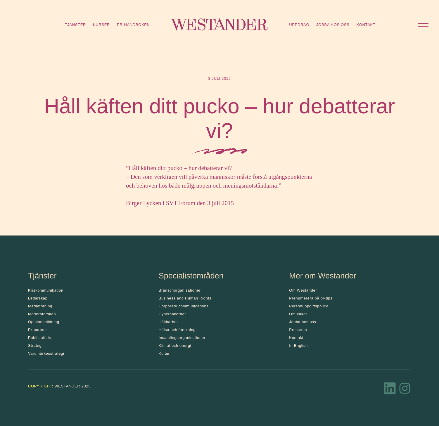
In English (298, 345)
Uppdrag (299, 24)
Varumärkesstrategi (46, 353)
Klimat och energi (175, 345)
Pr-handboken (133, 24)
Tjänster (75, 24)
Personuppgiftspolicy (308, 306)
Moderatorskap (42, 314)
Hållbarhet (168, 322)
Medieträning (40, 306)
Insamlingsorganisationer (182, 337)
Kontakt (365, 24)
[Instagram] (405, 390)
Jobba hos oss (332, 24)
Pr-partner (37, 330)
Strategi (35, 345)
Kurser (101, 24)
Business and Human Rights (185, 298)
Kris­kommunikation (45, 290)
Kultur (164, 353)
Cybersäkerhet (172, 314)
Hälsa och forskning (177, 330)
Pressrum (298, 330)
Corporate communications (184, 306)
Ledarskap (38, 298)
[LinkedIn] (390, 390)
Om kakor (298, 314)
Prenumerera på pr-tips (310, 298)
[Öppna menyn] (423, 24)
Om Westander (303, 290)
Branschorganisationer (180, 290)
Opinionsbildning (43, 322)
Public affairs (40, 337)
